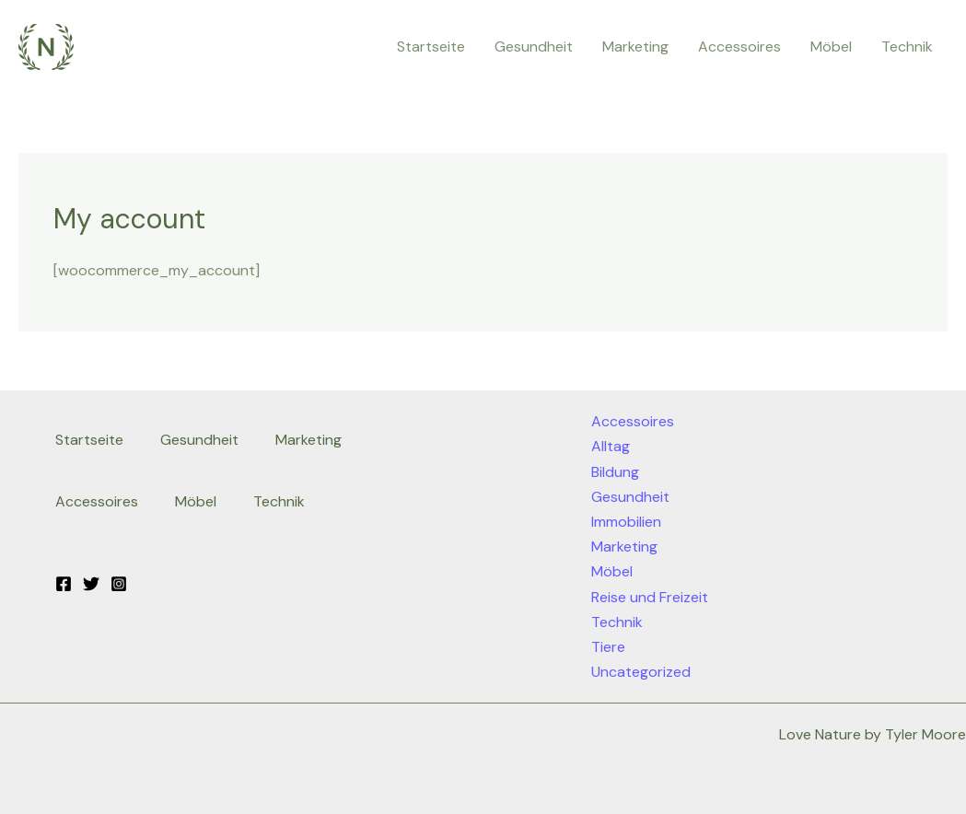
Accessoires (739, 46)
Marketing (635, 46)
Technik (907, 46)
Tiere (608, 647)
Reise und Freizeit (649, 597)
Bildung (615, 472)
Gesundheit (534, 46)
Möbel (831, 46)
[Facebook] (63, 584)
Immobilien (626, 521)
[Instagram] (119, 584)
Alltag (610, 446)
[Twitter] (91, 584)
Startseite (431, 46)
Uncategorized (641, 671)
